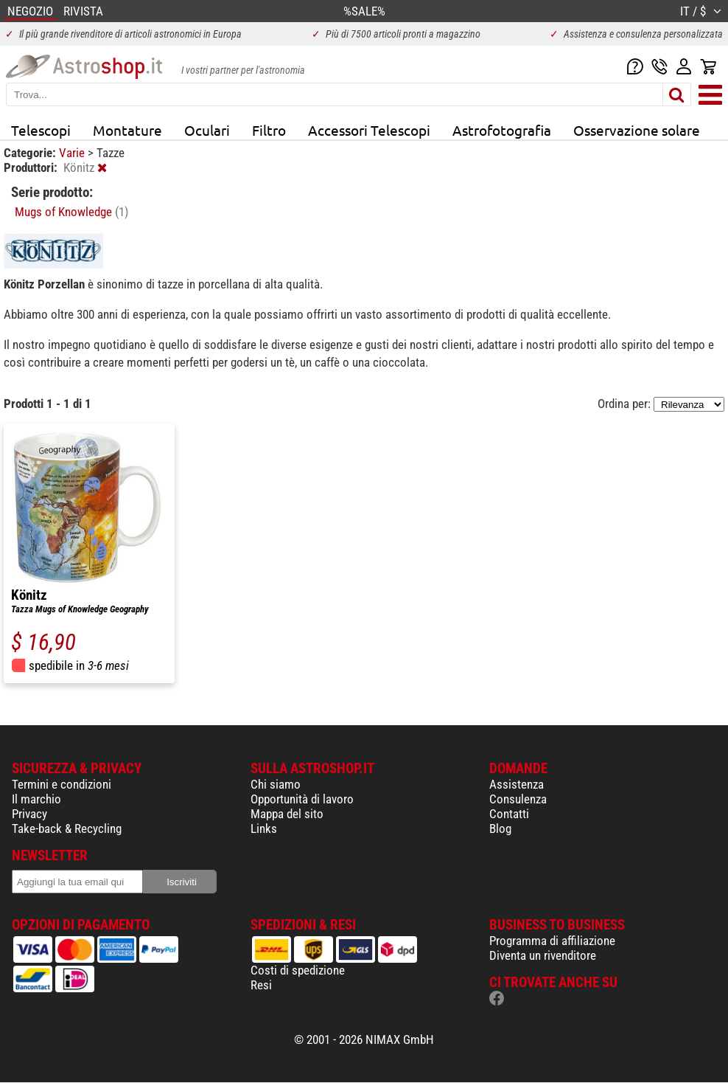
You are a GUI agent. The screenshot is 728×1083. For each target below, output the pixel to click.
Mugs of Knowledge (71, 211)
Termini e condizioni (61, 784)
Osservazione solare (636, 130)
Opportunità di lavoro (302, 799)
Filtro (269, 130)
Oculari (207, 130)
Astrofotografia (501, 130)
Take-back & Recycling (67, 828)
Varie (73, 152)
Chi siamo (276, 784)
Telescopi (41, 130)
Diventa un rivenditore (542, 955)
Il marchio (36, 799)
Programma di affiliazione (552, 940)
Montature (127, 130)
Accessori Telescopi (369, 130)
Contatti (509, 813)
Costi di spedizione (298, 970)
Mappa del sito (287, 813)
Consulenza (518, 799)
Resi (261, 985)
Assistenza (516, 784)
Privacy (29, 813)
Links (264, 828)
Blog (500, 828)
